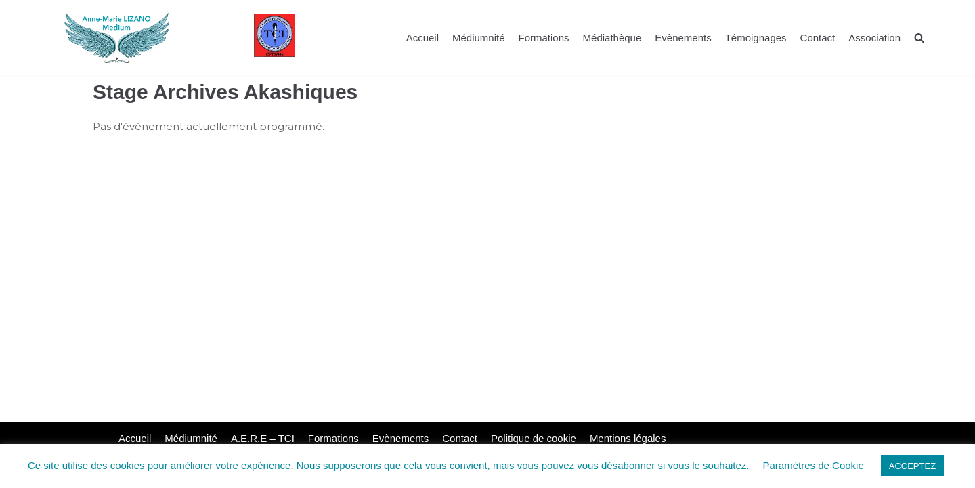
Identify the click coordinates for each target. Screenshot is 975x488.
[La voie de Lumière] (116, 37)
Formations (544, 37)
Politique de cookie (533, 438)
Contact (818, 37)
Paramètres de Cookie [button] (813, 465)
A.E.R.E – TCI (263, 438)
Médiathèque (612, 37)
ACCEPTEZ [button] (912, 466)
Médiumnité (478, 37)
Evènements (683, 37)
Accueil (422, 37)
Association (874, 37)
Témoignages (756, 37)
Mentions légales (628, 438)
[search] (919, 37)
